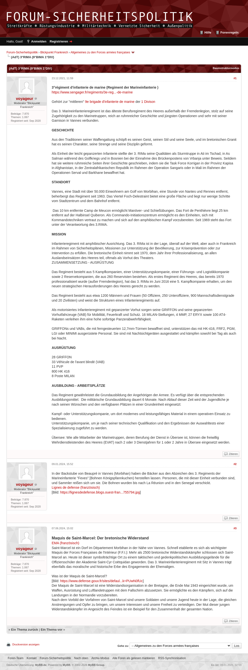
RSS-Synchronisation (172, 658)
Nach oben (81, 658)
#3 (234, 528)
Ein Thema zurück (24, 629)
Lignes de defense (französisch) (76, 487)
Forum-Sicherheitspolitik (22, 52)
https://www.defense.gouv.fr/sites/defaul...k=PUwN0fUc (101, 581)
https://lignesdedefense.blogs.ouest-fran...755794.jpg (100, 492)
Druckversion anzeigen (25, 644)
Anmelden (38, 41)
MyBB (66, 664)
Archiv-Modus (100, 658)
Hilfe (207, 32)
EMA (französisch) (65, 543)
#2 (234, 464)
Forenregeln (229, 32)
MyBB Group (96, 664)
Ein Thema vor (51, 629)
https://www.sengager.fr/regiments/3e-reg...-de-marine (92, 92)
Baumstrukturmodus (226, 68)
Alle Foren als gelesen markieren (133, 658)
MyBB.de (40, 664)
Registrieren (59, 41)
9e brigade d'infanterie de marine (110, 102)
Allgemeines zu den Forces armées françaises (100, 52)
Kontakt (32, 658)
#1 (234, 78)
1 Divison (148, 102)
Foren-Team (15, 658)
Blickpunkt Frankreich (54, 52)
